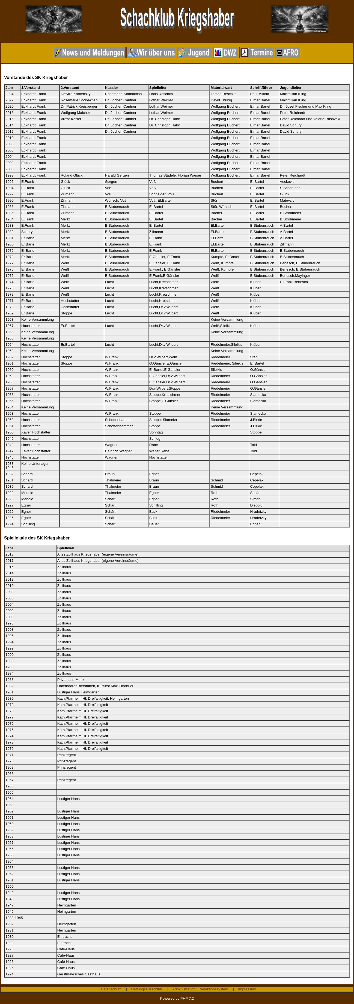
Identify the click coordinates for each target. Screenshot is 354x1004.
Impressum (247, 989)
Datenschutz (111, 989)
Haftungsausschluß (146, 989)
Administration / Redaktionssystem (200, 989)
